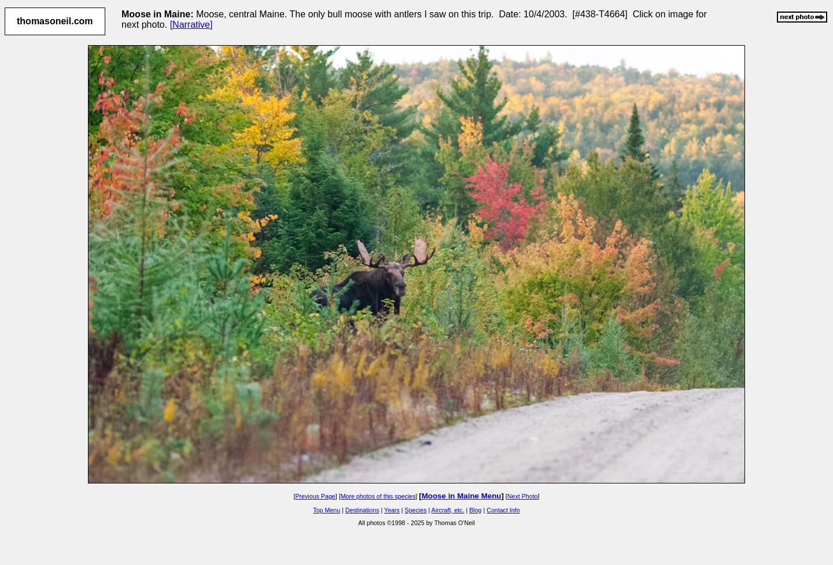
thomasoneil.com (55, 21)
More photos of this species (378, 496)
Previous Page (315, 496)
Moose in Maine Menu (462, 496)
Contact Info (502, 510)
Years (392, 510)
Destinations (362, 510)
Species (416, 510)
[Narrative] (191, 24)
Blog (475, 510)
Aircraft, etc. (448, 510)
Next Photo (522, 496)
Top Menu (326, 510)
